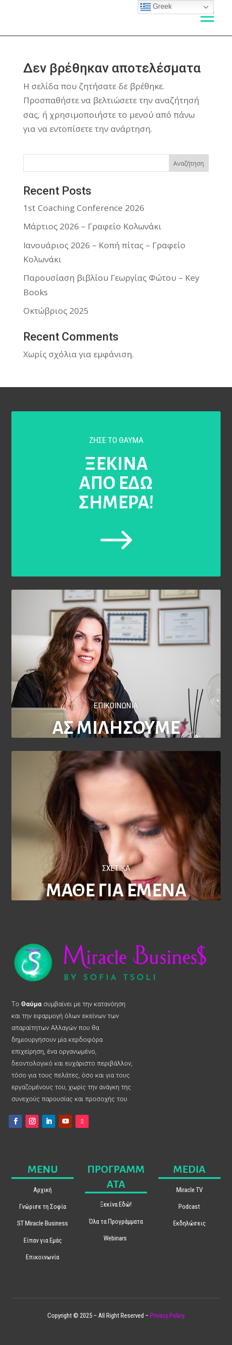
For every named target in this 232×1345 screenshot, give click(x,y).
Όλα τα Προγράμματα (116, 1221)
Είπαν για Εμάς (43, 1240)
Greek (156, 7)
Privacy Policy (167, 1316)
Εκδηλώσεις (189, 1223)
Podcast (189, 1207)
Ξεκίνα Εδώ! (116, 1204)
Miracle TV (189, 1190)
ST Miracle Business (42, 1223)
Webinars (115, 1238)
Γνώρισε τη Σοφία (42, 1207)
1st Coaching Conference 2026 (83, 208)
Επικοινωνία (42, 1257)
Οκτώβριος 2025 (56, 310)
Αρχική (42, 1190)
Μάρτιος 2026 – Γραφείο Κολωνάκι (92, 226)
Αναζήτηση (188, 163)
